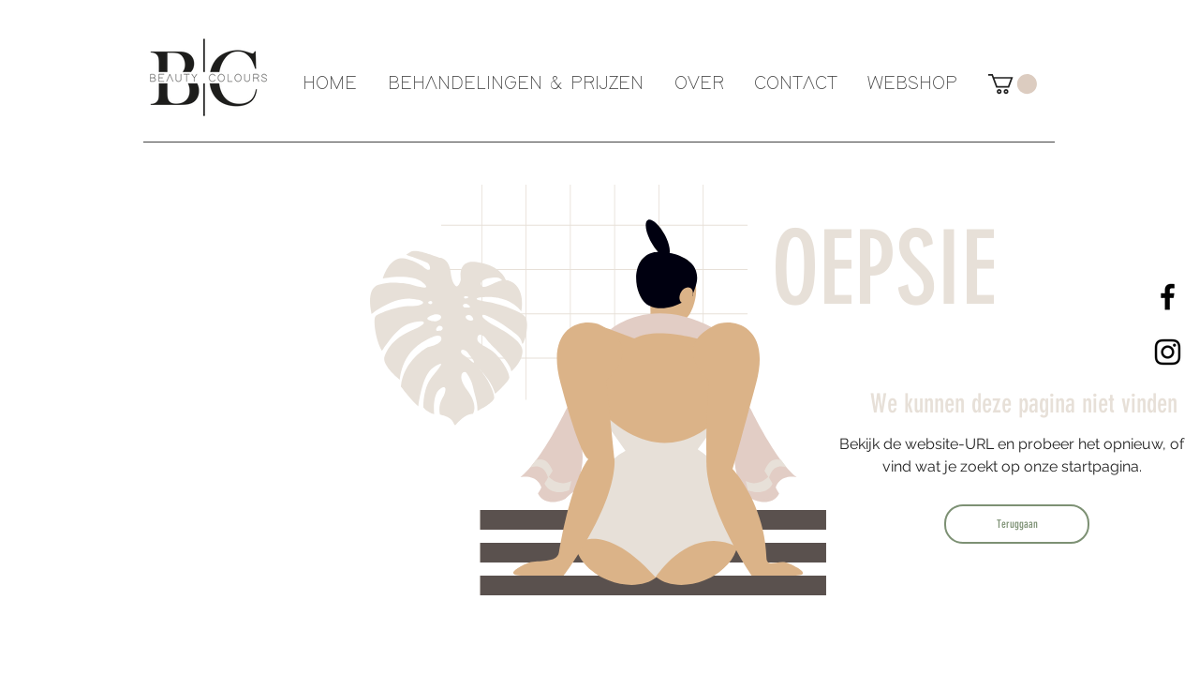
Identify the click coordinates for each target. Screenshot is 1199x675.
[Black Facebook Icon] (1167, 296)
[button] (1012, 84)
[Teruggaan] (1016, 524)
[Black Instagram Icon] (1167, 352)
